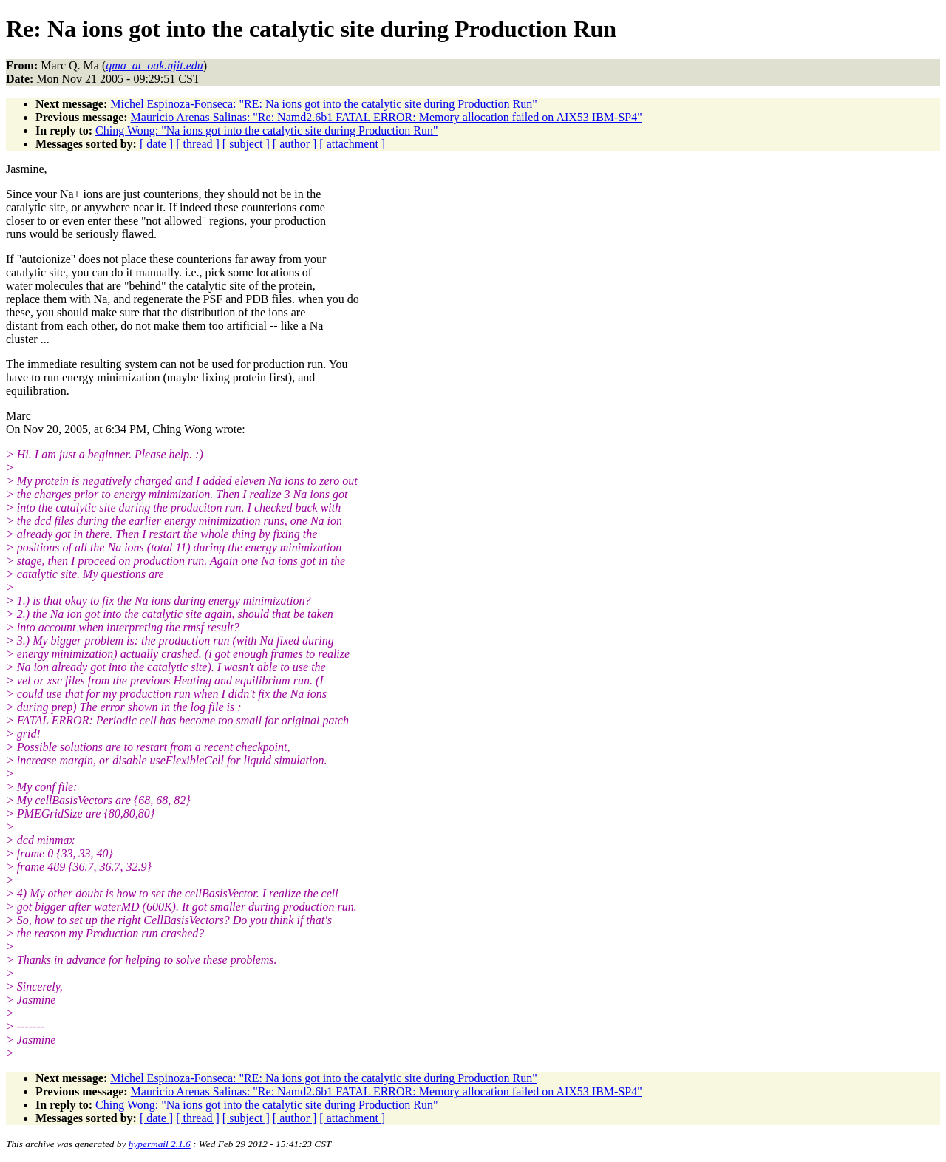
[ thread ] (198, 143)
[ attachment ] (352, 143)
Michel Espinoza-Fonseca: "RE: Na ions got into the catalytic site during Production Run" (323, 104)
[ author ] (295, 143)
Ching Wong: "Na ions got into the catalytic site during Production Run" (266, 130)
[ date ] (156, 143)
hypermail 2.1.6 (160, 1143)
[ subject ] (246, 143)
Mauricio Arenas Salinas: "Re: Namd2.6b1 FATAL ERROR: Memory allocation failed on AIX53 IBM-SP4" (386, 117)
